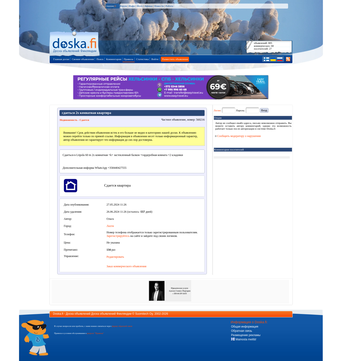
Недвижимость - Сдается (74, 119)
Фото (139, 6)
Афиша (148, 6)
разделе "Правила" (95, 333)
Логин (217, 110)
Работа (169, 6)
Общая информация (244, 326)
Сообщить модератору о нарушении (238, 136)
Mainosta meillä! (243, 339)
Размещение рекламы (246, 335)
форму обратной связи (122, 326)
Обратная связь (241, 331)
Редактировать (115, 256)
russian (111, 6)
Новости (159, 6)
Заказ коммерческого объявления (127, 266)
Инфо (132, 6)
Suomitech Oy (144, 313)
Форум (123, 6)
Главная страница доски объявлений (74, 43)
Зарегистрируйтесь (118, 236)
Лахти (110, 226)
